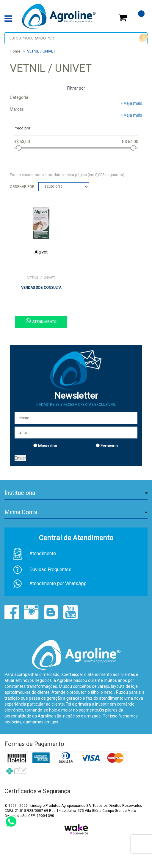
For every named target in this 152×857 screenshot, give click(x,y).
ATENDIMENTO (41, 321)
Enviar (20, 458)
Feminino (109, 445)
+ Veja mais (131, 103)
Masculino (47, 445)
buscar (142, 37)
